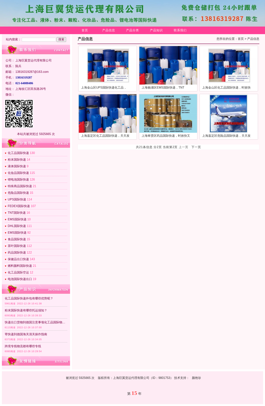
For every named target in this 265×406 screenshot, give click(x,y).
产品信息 (108, 30)
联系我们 (180, 30)
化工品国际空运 (18, 272)
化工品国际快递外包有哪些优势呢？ (29, 298)
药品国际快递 (17, 252)
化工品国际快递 (18, 153)
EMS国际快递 (17, 219)
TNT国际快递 (17, 212)
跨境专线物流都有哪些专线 (23, 346)
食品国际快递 (17, 239)
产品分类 (132, 30)
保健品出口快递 (18, 259)
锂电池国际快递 (18, 179)
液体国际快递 (17, 166)
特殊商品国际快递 (20, 186)
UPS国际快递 (17, 199)
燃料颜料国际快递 (20, 265)
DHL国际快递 (17, 226)
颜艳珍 (196, 377)
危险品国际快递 (18, 192)
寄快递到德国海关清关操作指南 (26, 334)
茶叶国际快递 (17, 245)
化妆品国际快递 (18, 172)
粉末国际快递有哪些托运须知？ (26, 310)
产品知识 (156, 30)
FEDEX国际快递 (19, 206)
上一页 (183, 147)
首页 (85, 30)
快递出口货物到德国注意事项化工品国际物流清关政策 (36, 322)
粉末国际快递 (17, 159)
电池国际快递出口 (20, 279)
